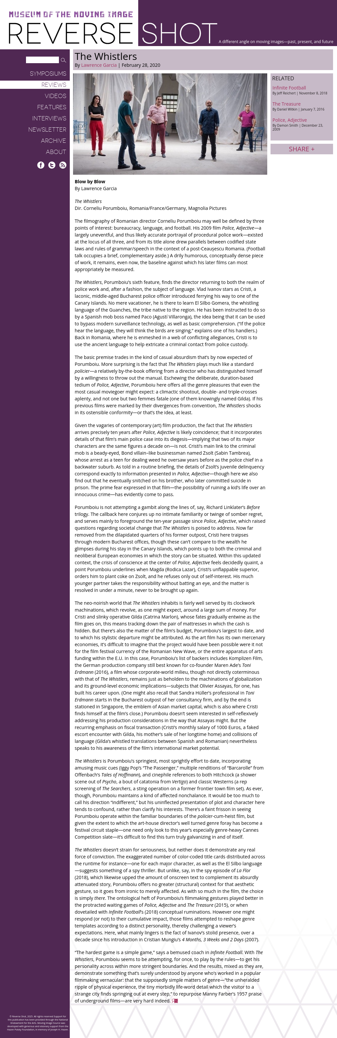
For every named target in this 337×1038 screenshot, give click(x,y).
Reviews (53, 85)
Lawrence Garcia (99, 65)
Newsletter (47, 130)
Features (51, 107)
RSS (62, 165)
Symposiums (48, 74)
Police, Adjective (301, 124)
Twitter (52, 165)
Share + (302, 148)
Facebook (41, 165)
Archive (53, 141)
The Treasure (301, 106)
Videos (55, 96)
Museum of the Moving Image (71, 14)
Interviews (49, 118)
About (56, 152)
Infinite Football (301, 90)
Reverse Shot (113, 33)
